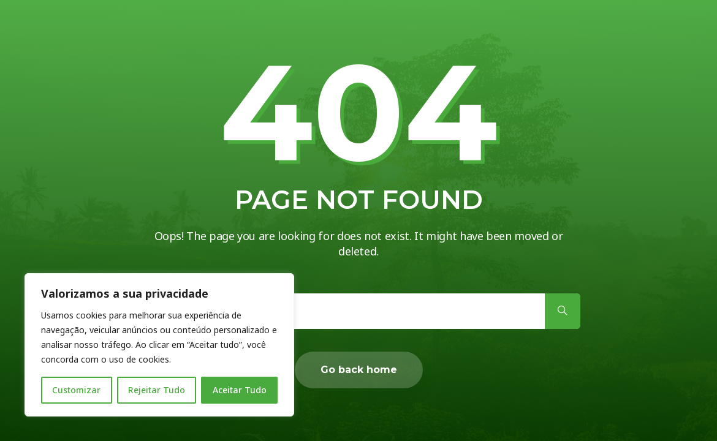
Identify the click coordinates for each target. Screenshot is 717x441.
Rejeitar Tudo (156, 390)
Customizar (76, 390)
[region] (159, 345)
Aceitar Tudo (240, 390)
